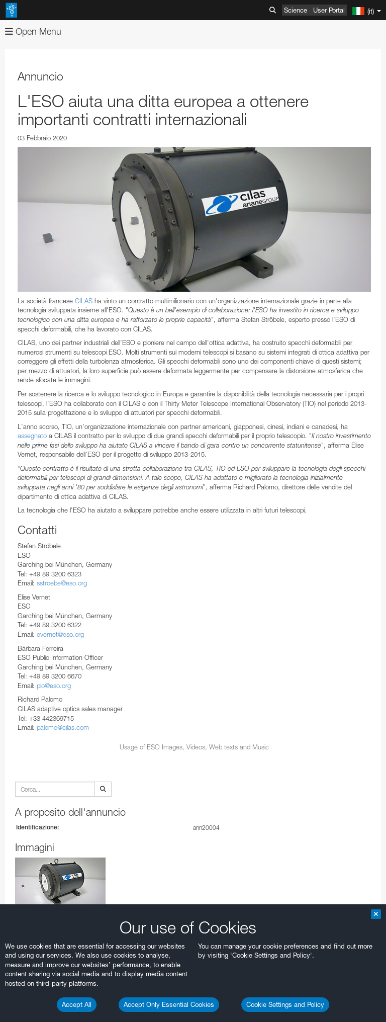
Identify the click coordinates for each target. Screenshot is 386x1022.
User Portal (329, 10)
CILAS (83, 301)
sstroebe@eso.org (62, 583)
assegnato (32, 436)
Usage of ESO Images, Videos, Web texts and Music (194, 747)
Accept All (76, 1004)
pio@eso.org (55, 686)
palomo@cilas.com (63, 727)
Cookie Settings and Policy (285, 1004)
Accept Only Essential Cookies (169, 1004)
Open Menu (33, 31)
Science (295, 10)
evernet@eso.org (60, 634)
